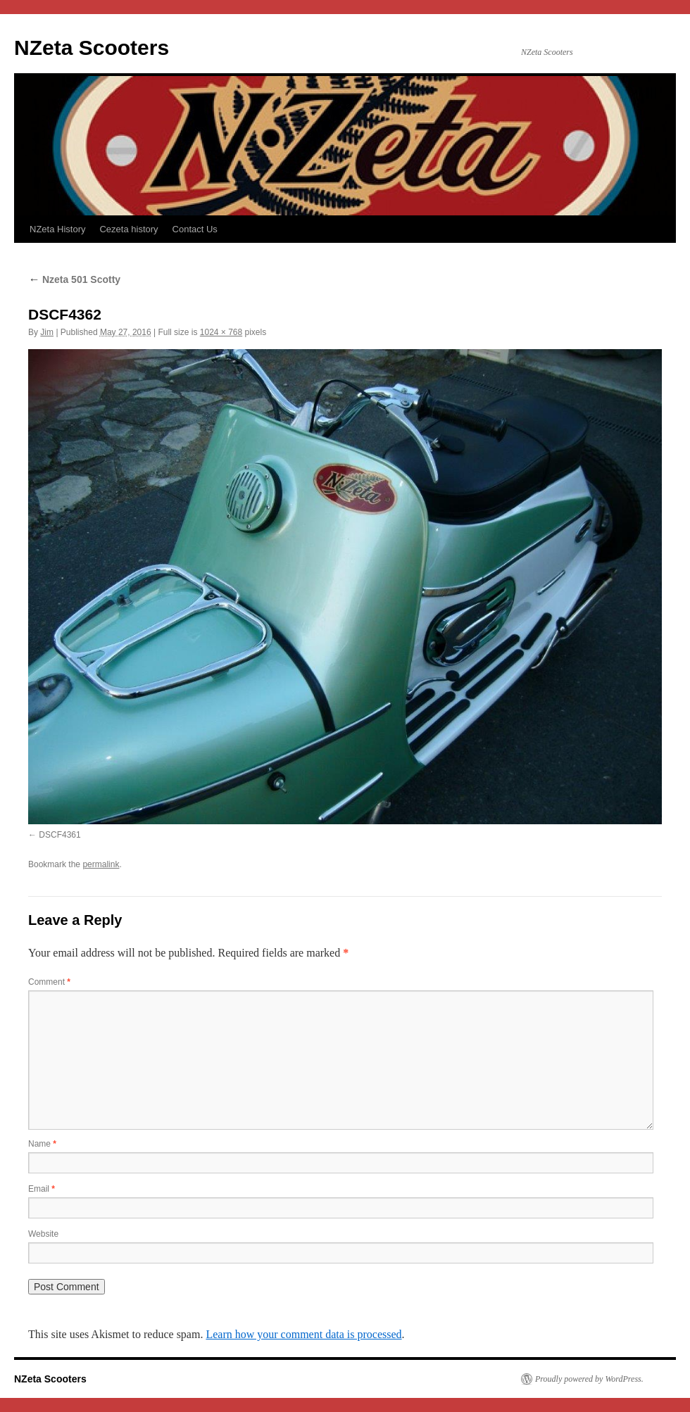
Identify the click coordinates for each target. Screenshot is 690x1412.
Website (43, 1234)
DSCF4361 (59, 835)
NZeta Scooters (91, 47)
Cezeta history (128, 229)
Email (41, 1189)
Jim (47, 332)
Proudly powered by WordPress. (589, 1379)
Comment (49, 982)
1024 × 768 (221, 332)
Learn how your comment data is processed (303, 1334)
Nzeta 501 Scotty (74, 279)
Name (42, 1144)
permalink (100, 864)
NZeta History (57, 229)
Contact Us (195, 229)
